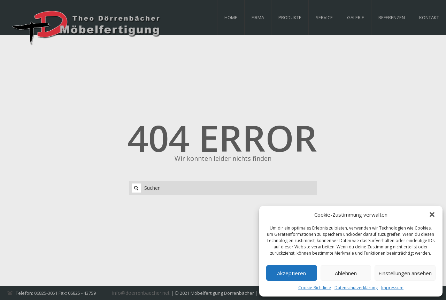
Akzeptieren (291, 273)
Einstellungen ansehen (405, 273)
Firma (258, 17)
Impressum (392, 288)
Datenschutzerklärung (356, 288)
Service (324, 17)
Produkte (289, 17)
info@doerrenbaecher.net (141, 293)
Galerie (355, 17)
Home (230, 17)
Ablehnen (346, 273)
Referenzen (391, 17)
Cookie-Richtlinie (314, 288)
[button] (432, 214)
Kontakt (429, 17)
